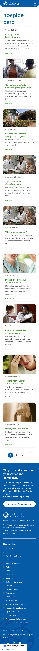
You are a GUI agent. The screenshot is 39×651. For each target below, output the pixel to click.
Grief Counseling (12, 552)
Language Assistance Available (17, 623)
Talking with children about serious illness (15, 382)
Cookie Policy (11, 615)
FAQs (8, 567)
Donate (9, 571)
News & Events (11, 597)
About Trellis (10, 578)
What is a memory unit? (16, 232)
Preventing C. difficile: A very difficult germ (16, 135)
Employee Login (12, 600)
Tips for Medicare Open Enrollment (13, 182)
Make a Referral (12, 589)
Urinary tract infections (16, 428)
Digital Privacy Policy (13, 612)
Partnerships (10, 593)
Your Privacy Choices (15, 646)
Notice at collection (9, 649)
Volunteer (9, 574)
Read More (9, 53)
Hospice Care (11, 548)
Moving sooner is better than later (13, 35)
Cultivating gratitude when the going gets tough (18, 86)
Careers (9, 585)
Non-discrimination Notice (16, 604)
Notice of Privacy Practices (16, 608)
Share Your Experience (19, 504)
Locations (9, 559)
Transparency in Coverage (16, 619)
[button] (35, 3)
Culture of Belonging (14, 582)
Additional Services (13, 563)
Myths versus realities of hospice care (15, 331)
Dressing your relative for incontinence (15, 281)
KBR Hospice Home (13, 556)
